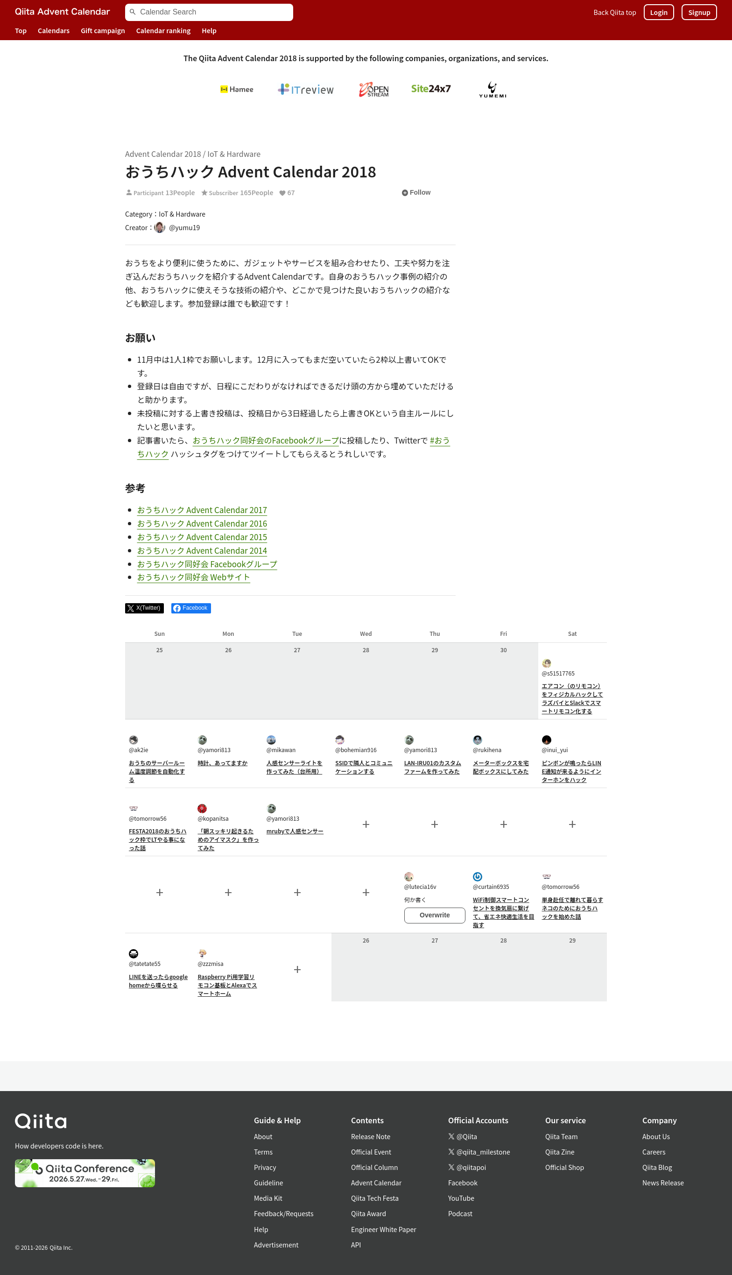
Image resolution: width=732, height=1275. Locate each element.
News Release (663, 1182)
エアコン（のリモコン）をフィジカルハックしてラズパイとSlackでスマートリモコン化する (572, 698)
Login (659, 12)
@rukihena (487, 744)
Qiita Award (368, 1213)
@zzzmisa (210, 958)
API (356, 1244)
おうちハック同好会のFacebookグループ (266, 440)
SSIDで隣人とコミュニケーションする (364, 767)
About (263, 1136)
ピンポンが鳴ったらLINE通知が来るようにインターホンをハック (572, 771)
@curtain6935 (491, 881)
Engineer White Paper (383, 1229)
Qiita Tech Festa (375, 1198)
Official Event (371, 1151)
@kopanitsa (212, 813)
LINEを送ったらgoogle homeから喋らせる (158, 980)
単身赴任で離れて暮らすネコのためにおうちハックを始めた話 (572, 907)
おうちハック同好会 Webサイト (194, 577)
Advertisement (276, 1244)
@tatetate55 (145, 958)
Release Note (370, 1136)
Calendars (54, 30)
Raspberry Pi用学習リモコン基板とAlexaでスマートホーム (227, 984)
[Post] (144, 608)
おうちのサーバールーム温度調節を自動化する (157, 771)
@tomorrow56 (148, 813)
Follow (415, 192)
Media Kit (268, 1198)
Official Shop (564, 1167)
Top (21, 30)
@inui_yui (555, 744)
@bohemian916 (355, 744)
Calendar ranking (163, 30)
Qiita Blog (657, 1167)
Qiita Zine (560, 1151)
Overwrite (435, 915)
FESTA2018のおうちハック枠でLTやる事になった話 (158, 839)
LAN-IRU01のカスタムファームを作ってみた (432, 767)
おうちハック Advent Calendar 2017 (202, 509)
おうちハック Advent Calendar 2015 (202, 536)
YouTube (461, 1198)
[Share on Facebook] (191, 608)
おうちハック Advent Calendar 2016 (202, 523)
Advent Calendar (376, 1182)
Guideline (268, 1182)
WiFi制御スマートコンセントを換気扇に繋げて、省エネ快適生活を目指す (503, 912)
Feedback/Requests (284, 1213)
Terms (263, 1151)
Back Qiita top (615, 12)
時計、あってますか (222, 763)
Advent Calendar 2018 (163, 153)
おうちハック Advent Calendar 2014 (202, 550)
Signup (699, 12)
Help (209, 30)
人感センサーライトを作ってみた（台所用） (295, 767)
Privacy (265, 1167)
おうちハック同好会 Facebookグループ (207, 564)
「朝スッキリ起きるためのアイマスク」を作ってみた (228, 839)
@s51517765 (558, 668)
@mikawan (281, 744)
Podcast (460, 1213)
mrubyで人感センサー (295, 831)
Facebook (463, 1182)
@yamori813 (213, 744)
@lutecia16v (420, 881)
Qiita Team (561, 1136)
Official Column (374, 1167)
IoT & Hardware (233, 153)
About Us (656, 1136)
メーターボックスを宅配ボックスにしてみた (501, 767)
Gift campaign (103, 30)
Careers (653, 1151)
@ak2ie (138, 744)
